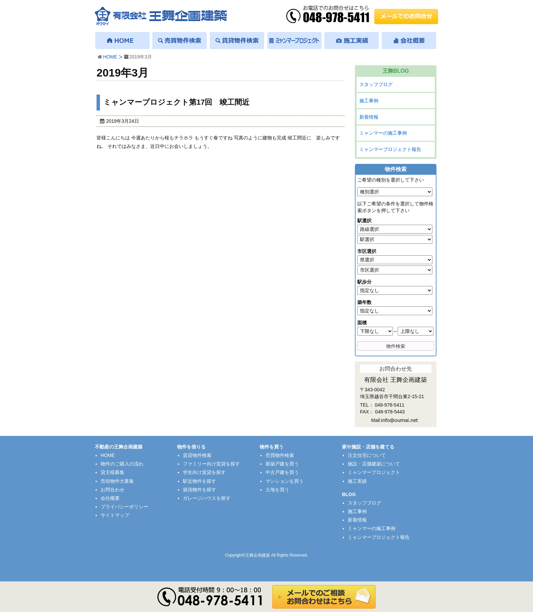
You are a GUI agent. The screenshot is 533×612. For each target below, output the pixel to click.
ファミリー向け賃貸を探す (211, 463)
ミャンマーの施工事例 (383, 133)
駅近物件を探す (199, 481)
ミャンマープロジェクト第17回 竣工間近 (176, 102)
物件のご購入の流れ (122, 463)
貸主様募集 (112, 472)
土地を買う (277, 489)
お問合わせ (112, 489)
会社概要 (110, 498)
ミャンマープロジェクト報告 (390, 149)
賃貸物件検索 (197, 455)
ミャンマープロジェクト (374, 472)
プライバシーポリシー (124, 506)
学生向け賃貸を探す (204, 472)
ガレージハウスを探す (206, 498)
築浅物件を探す (199, 489)
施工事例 (368, 100)
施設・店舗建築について (374, 463)
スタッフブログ (376, 84)
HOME (110, 57)
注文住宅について (367, 455)
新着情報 (368, 117)
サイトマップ (115, 515)
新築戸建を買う (282, 463)
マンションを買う (284, 481)
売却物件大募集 (117, 481)
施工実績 (357, 481)
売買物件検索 (279, 455)
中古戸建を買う (282, 472)
